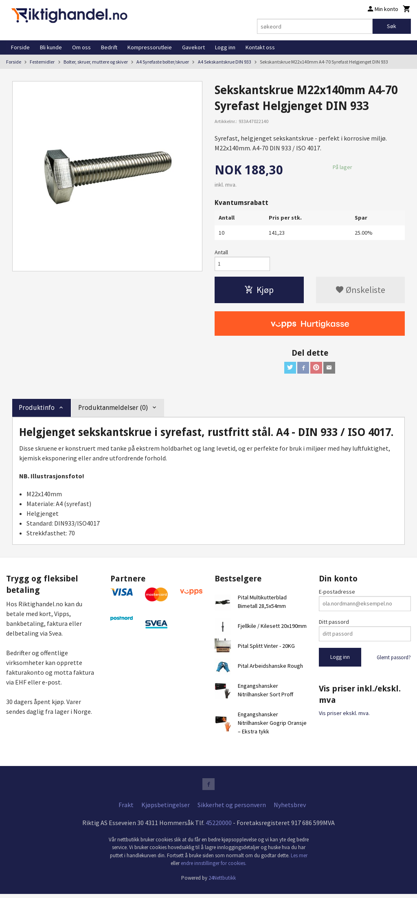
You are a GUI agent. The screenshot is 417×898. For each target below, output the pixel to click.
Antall (221, 252)
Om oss (81, 47)
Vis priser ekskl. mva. (344, 716)
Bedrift (109, 47)
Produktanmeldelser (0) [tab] (113, 410)
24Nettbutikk (222, 881)
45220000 (219, 826)
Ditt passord (334, 624)
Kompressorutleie (149, 47)
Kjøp (259, 291)
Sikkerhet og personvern (232, 808)
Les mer (299, 859)
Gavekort (193, 47)
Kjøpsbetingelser (165, 808)
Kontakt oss (260, 47)
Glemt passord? (394, 659)
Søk (391, 26)
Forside (20, 47)
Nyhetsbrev (290, 808)
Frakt (126, 808)
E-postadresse (337, 594)
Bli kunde (51, 47)
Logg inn (225, 47)
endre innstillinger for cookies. (213, 867)
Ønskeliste (360, 291)
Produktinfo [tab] (37, 410)
